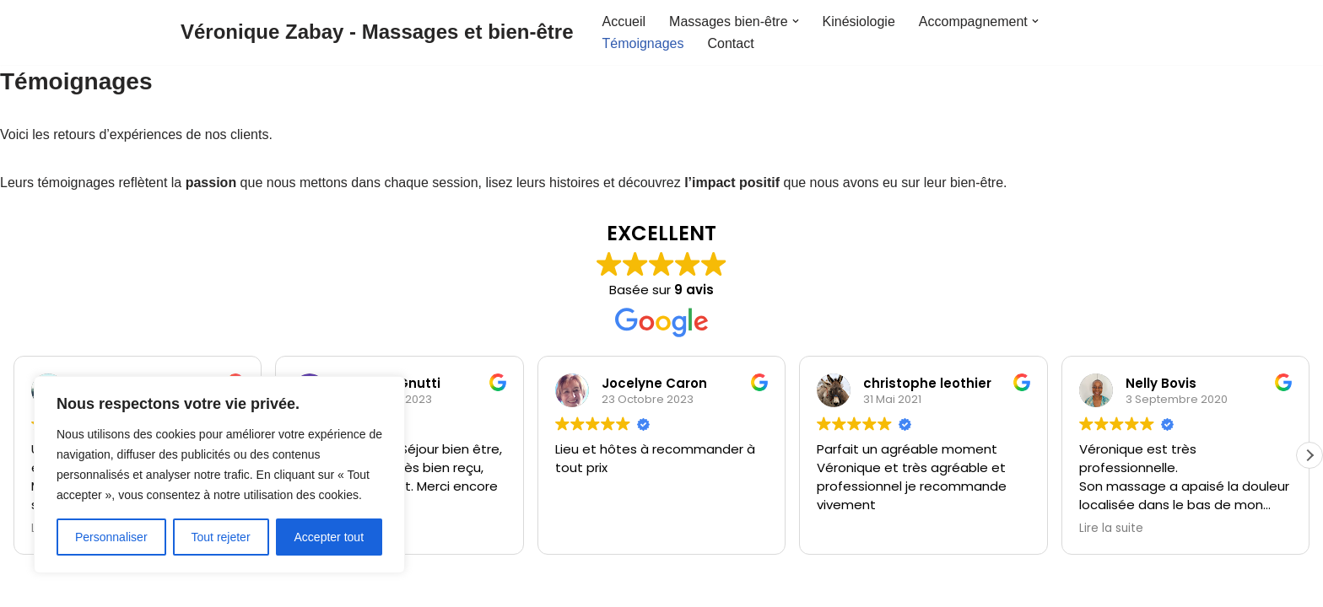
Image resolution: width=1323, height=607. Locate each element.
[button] (795, 21)
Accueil (623, 21)
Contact (730, 43)
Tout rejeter (221, 537)
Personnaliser (111, 537)
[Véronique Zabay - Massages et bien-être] (377, 32)
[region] (219, 474)
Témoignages (642, 43)
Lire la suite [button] (1111, 528)
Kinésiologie (859, 21)
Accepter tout (329, 537)
